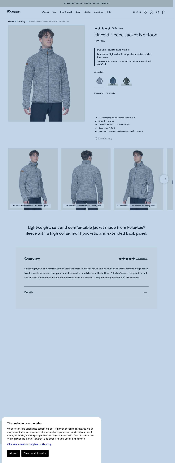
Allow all (13, 453)
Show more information (35, 453)
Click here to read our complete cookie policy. (29, 444)
